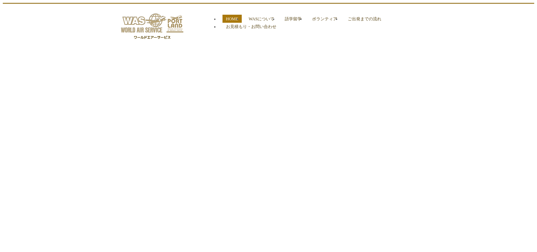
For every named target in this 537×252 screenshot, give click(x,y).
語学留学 (293, 18)
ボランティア (324, 18)
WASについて (261, 18)
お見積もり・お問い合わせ (251, 26)
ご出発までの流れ (364, 18)
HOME (232, 18)
